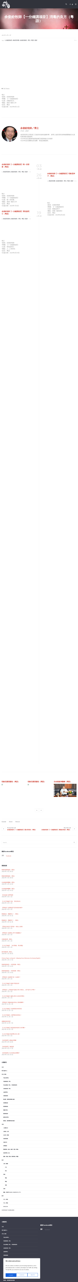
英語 (6, 1080)
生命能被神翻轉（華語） (8, 777)
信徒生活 (5, 1037)
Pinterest (17, 717)
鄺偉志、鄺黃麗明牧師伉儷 (8, 1016)
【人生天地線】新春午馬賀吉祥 (10, 878)
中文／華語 (5, 1098)
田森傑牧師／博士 (7, 976)
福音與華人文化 (6, 1048)
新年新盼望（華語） (7, 847)
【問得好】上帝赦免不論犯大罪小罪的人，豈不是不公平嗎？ (19, 885)
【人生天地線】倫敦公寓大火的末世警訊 (13, 891)
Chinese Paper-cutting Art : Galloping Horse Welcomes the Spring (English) (21, 853)
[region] (21, 1269)
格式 (3, 1055)
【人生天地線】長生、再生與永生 (11, 796)
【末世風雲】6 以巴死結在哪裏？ (11, 948)
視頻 (35, 40)
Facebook (4, 717)
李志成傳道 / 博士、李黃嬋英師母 (10, 980)
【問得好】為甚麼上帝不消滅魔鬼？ (12, 828)
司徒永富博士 (6, 973)
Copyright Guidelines (8, 1105)
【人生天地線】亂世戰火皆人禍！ (11, 929)
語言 (3, 1091)
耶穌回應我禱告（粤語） (8, 771)
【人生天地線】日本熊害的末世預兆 (12, 904)
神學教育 (5, 1041)
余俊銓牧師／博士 (25, 40)
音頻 (4, 1084)
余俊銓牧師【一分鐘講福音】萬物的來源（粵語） (56, 725)
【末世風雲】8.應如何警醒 (9, 935)
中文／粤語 (5, 1094)
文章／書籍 (5, 1058)
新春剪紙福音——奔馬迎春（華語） (11, 866)
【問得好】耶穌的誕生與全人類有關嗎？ (13, 897)
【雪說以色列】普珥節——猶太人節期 (12, 822)
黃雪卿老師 (5, 998)
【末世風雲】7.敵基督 (8, 942)
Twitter (11, 717)
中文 (6, 1062)
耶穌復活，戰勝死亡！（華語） (10, 809)
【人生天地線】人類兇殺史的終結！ (12, 910)
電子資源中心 (4, 966)
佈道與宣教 (16, 40)
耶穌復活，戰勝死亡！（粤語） (10, 815)
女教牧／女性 (6, 1026)
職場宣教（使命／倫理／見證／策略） (11, 1044)
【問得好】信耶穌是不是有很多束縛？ (12, 803)
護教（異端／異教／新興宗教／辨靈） (11, 1051)
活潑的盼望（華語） (7, 834)
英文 (6, 1066)
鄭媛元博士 (5, 1005)
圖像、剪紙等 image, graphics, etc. (12, 1087)
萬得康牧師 (5, 1001)
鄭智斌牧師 (5, 1008)
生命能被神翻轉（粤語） (8, 784)
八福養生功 (5, 1023)
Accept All (32, 1275)
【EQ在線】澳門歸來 (7, 790)
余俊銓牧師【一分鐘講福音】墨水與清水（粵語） (22, 725)
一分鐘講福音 (8, 40)
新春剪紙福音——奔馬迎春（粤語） (11, 860)
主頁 (3, 962)
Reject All (22, 1275)
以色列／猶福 (6, 1030)
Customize (11, 1275)
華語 (6, 1076)
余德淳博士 (5, 987)
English (5, 1101)
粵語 (32, 40)
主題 (3, 1019)
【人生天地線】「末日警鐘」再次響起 (12, 841)
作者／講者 (4, 969)
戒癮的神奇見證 (6, 916)
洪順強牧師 (5, 991)
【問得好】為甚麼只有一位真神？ (11, 872)
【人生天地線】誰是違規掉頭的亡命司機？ (13, 923)
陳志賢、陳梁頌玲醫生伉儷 (8, 994)
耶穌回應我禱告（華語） (8, 765)
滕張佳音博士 (6, 1012)
